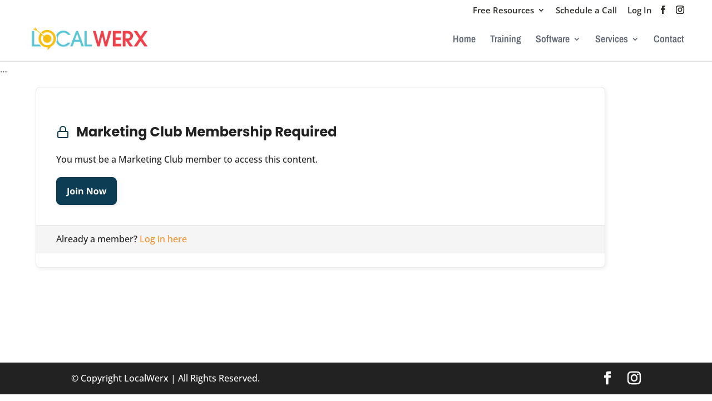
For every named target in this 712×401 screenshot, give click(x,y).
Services (611, 40)
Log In (639, 11)
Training (505, 40)
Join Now (86, 191)
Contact (669, 40)
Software (553, 40)
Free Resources (503, 11)
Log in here (163, 239)
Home (464, 40)
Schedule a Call (586, 11)
